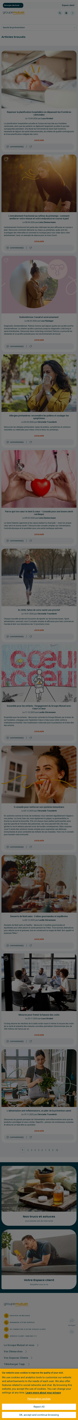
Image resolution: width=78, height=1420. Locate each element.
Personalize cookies (39, 1398)
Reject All (39, 1406)
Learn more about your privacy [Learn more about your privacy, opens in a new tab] (43, 1392)
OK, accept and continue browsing (39, 1414)
